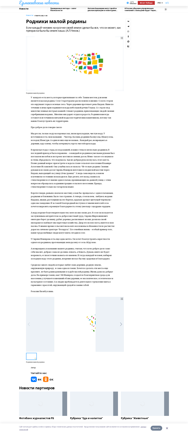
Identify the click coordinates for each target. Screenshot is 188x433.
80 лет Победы (146, 3)
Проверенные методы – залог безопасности (63, 9)
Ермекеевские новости (39, 2)
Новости (23, 8)
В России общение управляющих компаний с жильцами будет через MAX (140, 9)
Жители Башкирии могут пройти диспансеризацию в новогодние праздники (102, 9)
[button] (121, 324)
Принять (156, 428)
